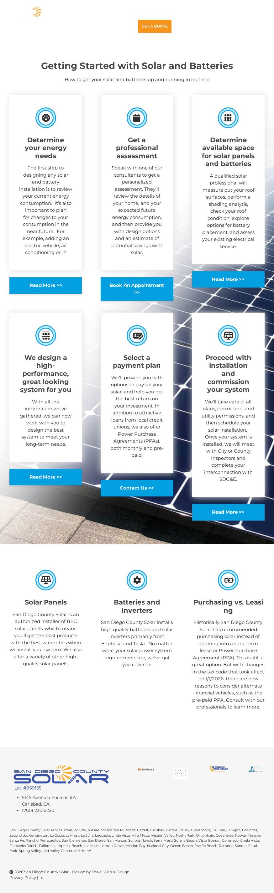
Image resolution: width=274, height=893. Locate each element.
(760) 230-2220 (38, 810)
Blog (239, 13)
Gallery (218, 13)
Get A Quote (155, 26)
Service (192, 13)
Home (84, 13)
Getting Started (158, 13)
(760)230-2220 (118, 26)
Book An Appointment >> (136, 288)
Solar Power (115, 13)
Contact (87, 26)
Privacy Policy (23, 877)
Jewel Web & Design (111, 872)
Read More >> (45, 285)
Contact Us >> (137, 488)
